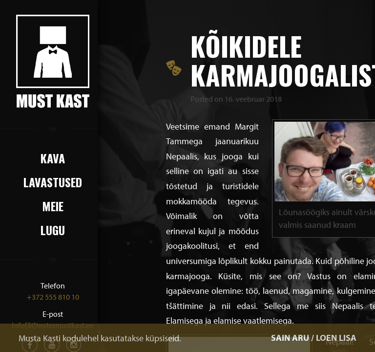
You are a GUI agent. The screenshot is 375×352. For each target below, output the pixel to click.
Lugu (53, 230)
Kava (53, 158)
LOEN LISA (336, 337)
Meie (52, 206)
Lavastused (52, 182)
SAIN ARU (290, 337)
